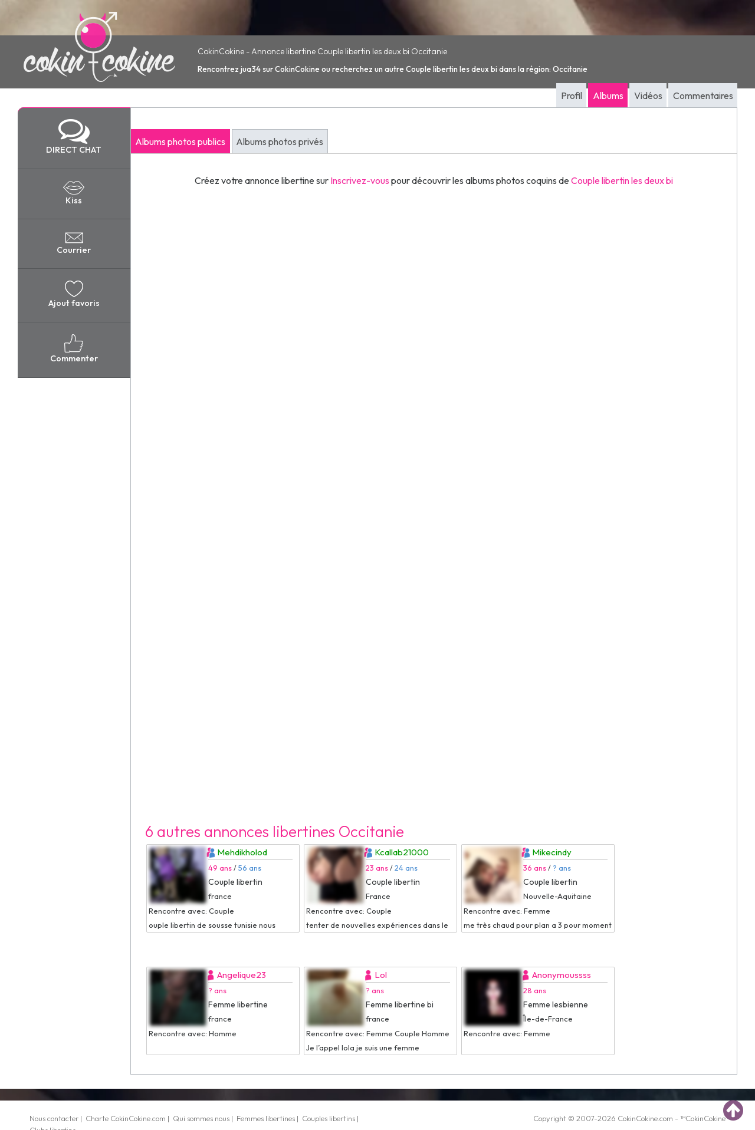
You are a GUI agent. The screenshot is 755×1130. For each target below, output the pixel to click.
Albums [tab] (608, 95)
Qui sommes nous (201, 1118)
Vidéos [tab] (648, 95)
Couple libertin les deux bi (622, 180)
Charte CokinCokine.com (126, 1118)
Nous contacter (53, 1118)
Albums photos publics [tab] (180, 141)
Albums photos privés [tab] (279, 141)
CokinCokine (638, 1118)
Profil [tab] (571, 95)
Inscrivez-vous (359, 180)
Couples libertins (328, 1118)
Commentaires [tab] (703, 95)
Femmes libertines (266, 1118)
